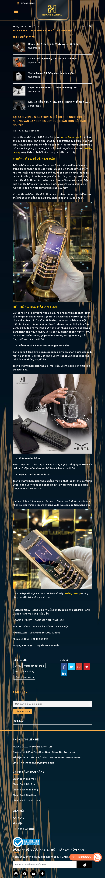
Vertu (49, 331)
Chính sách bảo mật (24, 778)
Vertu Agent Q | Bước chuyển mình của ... (52, 72)
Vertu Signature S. (47, 316)
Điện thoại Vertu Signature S (75, 316)
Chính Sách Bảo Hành (25, 794)
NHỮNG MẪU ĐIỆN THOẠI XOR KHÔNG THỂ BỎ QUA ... (59, 101)
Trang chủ (18, 26)
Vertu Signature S (71, 136)
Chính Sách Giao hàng (25, 789)
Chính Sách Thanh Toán (26, 800)
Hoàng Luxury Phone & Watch (41, 645)
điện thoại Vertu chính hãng (56, 194)
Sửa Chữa (18, 817)
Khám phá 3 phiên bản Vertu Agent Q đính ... (54, 44)
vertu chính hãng (25, 671)
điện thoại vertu (24, 677)
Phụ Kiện (18, 823)
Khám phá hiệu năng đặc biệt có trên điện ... (54, 58)
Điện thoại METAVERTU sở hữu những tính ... (54, 87)
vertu (18, 665)
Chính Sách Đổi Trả (24, 784)
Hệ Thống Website (23, 828)
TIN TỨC (31, 26)
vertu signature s (34, 665)
